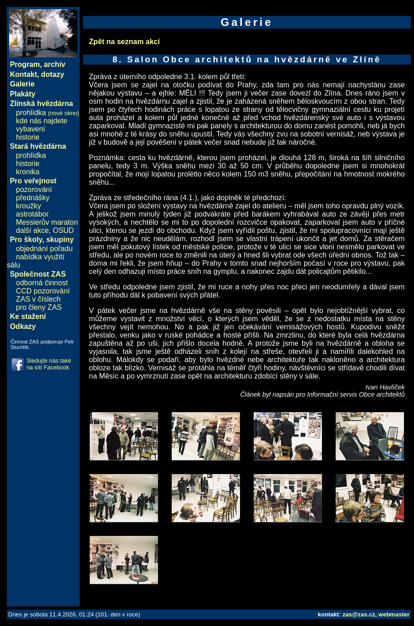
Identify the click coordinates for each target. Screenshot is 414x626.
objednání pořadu (44, 248)
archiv (54, 64)
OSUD (63, 230)
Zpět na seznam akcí (124, 41)
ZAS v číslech (38, 299)
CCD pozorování (43, 291)
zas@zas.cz (358, 614)
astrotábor (32, 214)
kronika (28, 172)
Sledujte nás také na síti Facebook (48, 364)
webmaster (393, 614)
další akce (32, 230)
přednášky (33, 198)
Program (25, 64)
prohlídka (47, 112)
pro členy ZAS (38, 307)
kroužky (28, 206)
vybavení (30, 129)
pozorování (34, 189)
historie (28, 137)
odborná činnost (42, 283)
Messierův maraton (47, 222)
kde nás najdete (41, 121)
